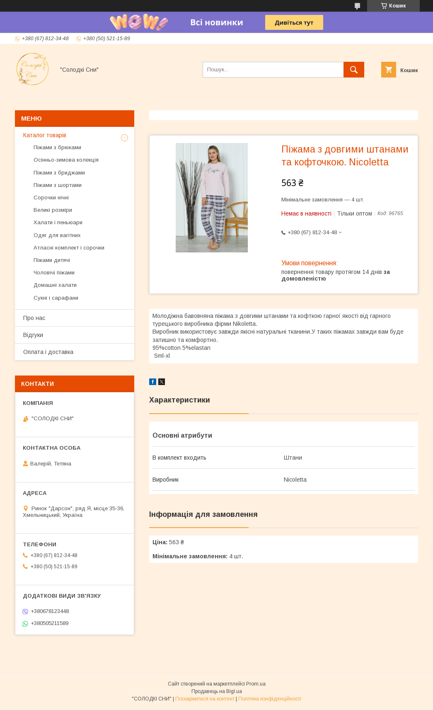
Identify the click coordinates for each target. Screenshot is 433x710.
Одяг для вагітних (57, 235)
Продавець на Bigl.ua (216, 691)
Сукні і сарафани (56, 298)
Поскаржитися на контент (205, 699)
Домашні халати (55, 285)
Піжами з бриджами (59, 173)
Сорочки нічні (51, 197)
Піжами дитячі (52, 260)
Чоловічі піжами (54, 272)
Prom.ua (256, 684)
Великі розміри (53, 210)
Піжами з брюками (57, 147)
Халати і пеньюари (58, 222)
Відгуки (33, 335)
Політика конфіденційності (269, 699)
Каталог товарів (44, 135)
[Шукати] (353, 70)
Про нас (34, 318)
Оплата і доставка (48, 352)
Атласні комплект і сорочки (69, 248)
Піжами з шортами (58, 185)
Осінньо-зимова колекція (66, 160)
